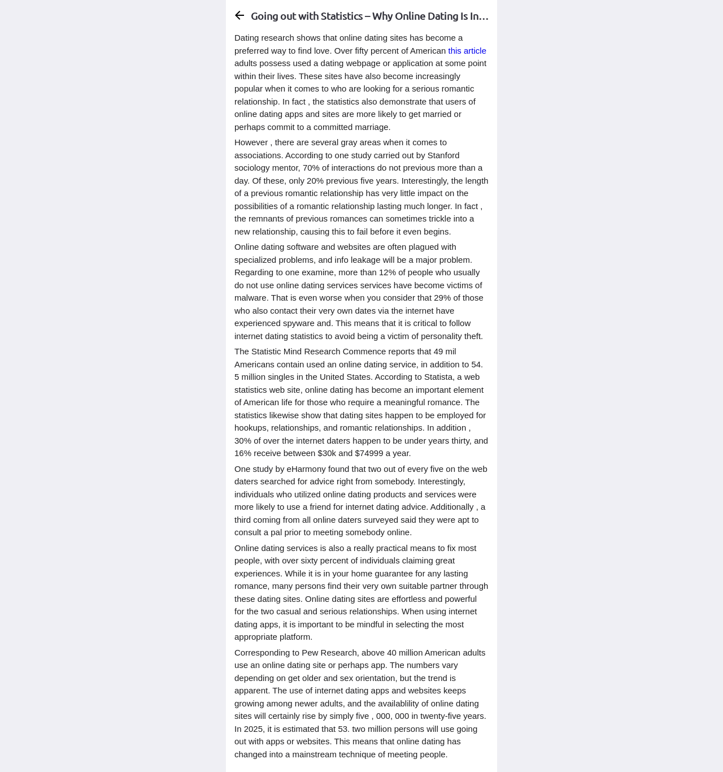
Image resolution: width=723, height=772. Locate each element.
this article (467, 50)
